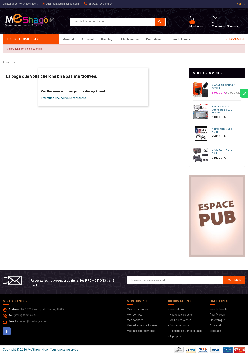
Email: (48, 3)
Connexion (219, 26)
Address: (15, 309)
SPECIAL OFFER (235, 38)
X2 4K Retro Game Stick (222, 152)
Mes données (135, 320)
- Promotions (176, 309)
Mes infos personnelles (141, 330)
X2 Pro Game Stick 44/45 (222, 130)
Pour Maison (117, 39)
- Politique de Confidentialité (185, 330)
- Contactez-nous (178, 325)
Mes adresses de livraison (142, 325)
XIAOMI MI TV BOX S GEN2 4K (223, 87)
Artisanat (186, 39)
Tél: (89, 3)
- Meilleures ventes (179, 320)
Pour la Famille (91, 39)
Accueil (68, 39)
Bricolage (165, 39)
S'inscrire (233, 26)
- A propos (174, 336)
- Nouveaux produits (180, 314)
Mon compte (134, 314)
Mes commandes (137, 309)
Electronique (143, 39)
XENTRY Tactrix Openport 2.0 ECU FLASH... (222, 109)
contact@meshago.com (66, 3)
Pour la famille (218, 309)
